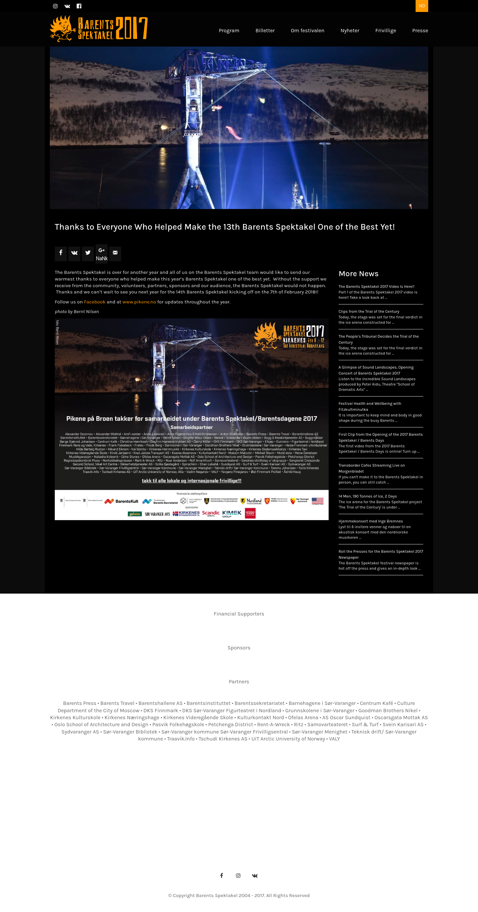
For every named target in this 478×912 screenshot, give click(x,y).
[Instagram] (238, 875)
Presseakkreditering (197, 810)
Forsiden (91, 799)
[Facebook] (221, 875)
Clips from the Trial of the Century (369, 311)
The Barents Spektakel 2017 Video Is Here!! (377, 286)
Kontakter (250, 799)
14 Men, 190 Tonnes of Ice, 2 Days (368, 496)
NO (422, 6)
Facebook (95, 302)
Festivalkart (288, 799)
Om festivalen (163, 799)
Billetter (324, 799)
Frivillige (386, 799)
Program (124, 799)
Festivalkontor (209, 799)
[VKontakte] (255, 875)
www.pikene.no (139, 302)
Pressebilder (248, 810)
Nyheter (355, 799)
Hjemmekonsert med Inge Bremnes (371, 521)
